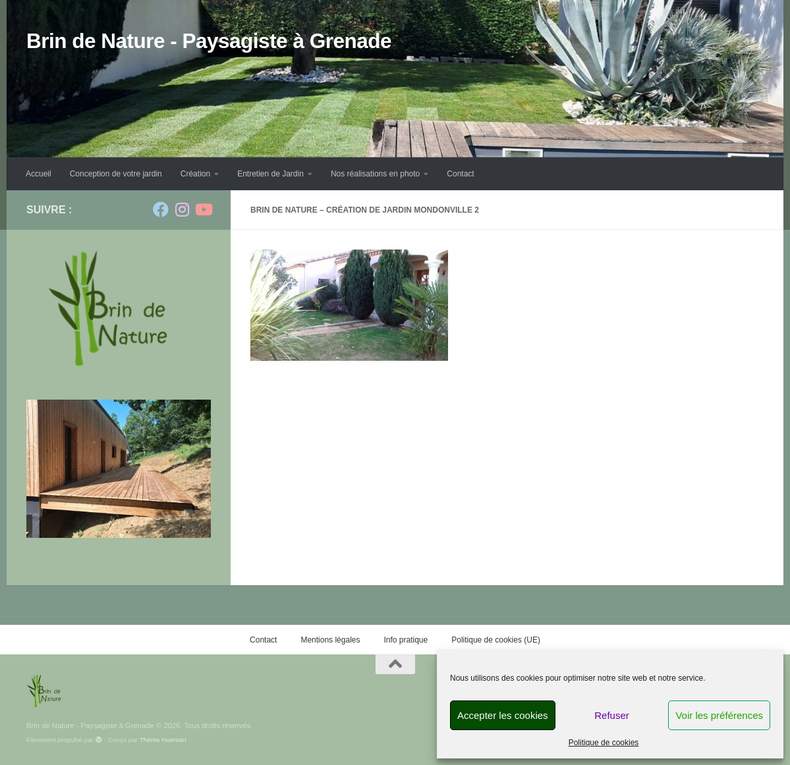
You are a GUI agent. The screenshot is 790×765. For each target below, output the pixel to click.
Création (195, 173)
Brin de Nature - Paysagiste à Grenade (208, 41)
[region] (118, 469)
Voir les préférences (719, 715)
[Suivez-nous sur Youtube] (203, 209)
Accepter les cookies (502, 715)
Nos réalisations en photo (375, 173)
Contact (460, 173)
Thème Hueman (163, 739)
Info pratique (405, 640)
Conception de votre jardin (116, 173)
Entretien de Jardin (270, 173)
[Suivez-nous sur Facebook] (161, 209)
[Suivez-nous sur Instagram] (182, 209)
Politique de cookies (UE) (495, 640)
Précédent (150, 476)
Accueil (38, 173)
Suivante (176, 476)
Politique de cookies (604, 742)
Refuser (611, 715)
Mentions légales (330, 640)
